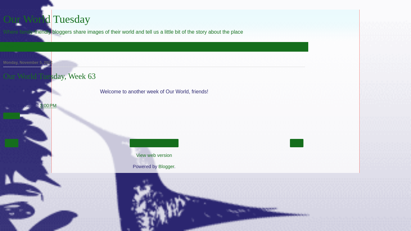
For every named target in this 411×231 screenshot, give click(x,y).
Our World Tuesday (46, 19)
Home (154, 143)
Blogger (166, 166)
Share (11, 116)
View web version (154, 155)
